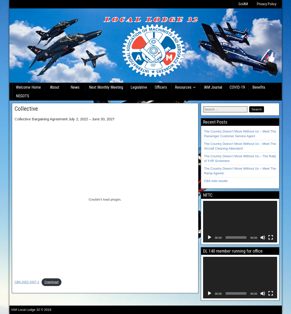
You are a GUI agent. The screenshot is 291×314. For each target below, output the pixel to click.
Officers (161, 87)
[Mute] (262, 237)
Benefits (258, 87)
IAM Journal (213, 87)
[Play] (209, 237)
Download (51, 282)
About (54, 87)
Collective (26, 108)
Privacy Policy (266, 4)
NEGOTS (22, 96)
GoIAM (243, 4)
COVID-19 (237, 87)
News (75, 87)
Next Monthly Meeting (106, 87)
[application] (240, 221)
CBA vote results (216, 181)
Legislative (139, 87)
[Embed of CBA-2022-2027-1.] (105, 199)
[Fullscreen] (270, 237)
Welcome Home (28, 87)
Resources (183, 87)
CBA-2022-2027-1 (27, 282)
